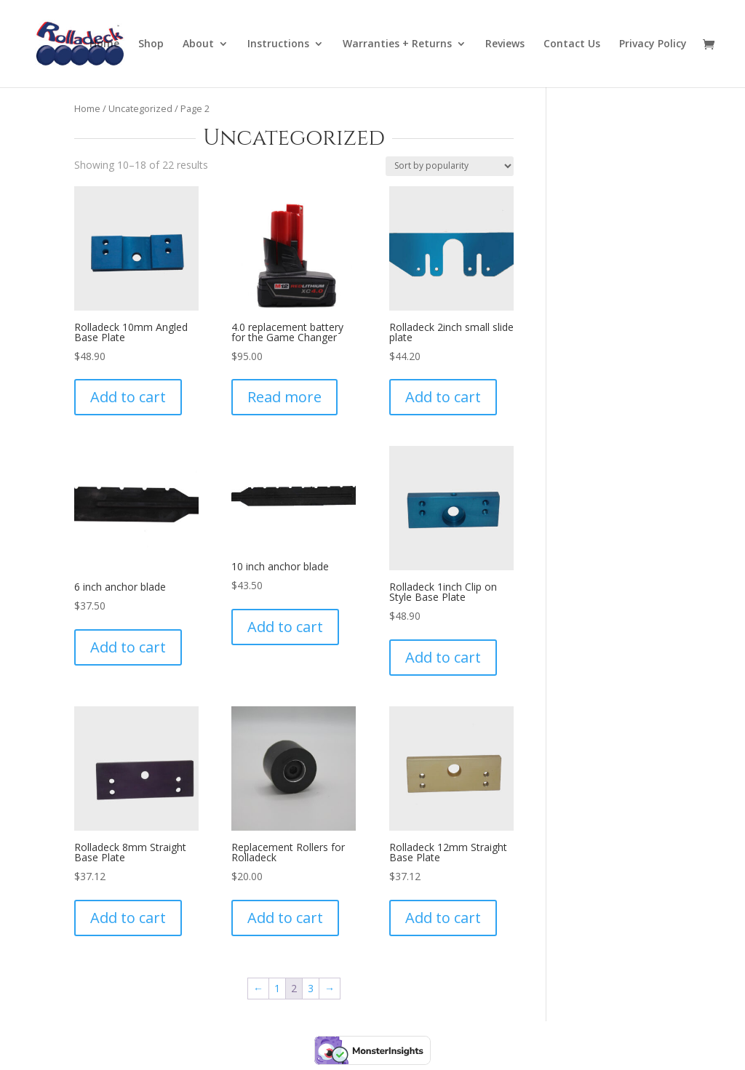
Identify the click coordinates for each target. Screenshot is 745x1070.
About (198, 44)
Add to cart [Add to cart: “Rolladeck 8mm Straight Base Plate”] (128, 917)
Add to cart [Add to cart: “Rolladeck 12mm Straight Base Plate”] (443, 917)
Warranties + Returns (397, 44)
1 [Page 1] (277, 988)
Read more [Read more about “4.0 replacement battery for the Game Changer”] (284, 397)
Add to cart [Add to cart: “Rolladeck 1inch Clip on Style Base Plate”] (443, 657)
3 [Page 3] (311, 988)
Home (104, 44)
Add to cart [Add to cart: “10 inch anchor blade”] (285, 626)
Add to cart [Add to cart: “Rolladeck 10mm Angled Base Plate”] (128, 397)
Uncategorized (140, 108)
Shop (151, 44)
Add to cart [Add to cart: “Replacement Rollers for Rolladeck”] (285, 917)
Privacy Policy (653, 44)
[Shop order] (450, 166)
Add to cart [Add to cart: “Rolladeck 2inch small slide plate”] (443, 397)
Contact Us (571, 44)
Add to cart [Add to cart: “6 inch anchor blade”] (128, 647)
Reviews (505, 44)
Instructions (278, 44)
